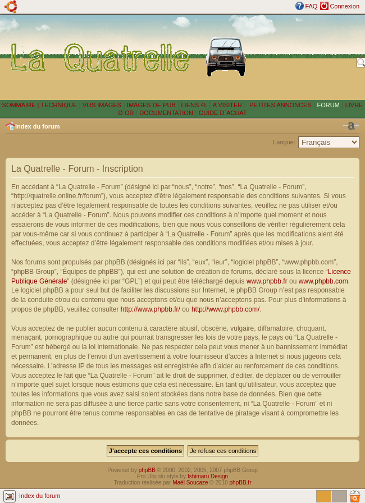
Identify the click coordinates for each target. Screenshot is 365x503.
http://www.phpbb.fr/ (150, 309)
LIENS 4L (195, 105)
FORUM (328, 105)
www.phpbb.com (323, 281)
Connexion (344, 6)
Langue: (284, 142)
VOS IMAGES (102, 105)
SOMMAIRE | (21, 105)
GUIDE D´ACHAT (223, 112)
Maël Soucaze (190, 482)
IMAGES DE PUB (151, 105)
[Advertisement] (304, 57)
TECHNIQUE (58, 105)
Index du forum (37, 126)
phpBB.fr (241, 482)
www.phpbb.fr (267, 281)
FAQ (311, 6)
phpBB (147, 470)
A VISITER (228, 105)
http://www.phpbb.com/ (225, 309)
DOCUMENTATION (166, 112)
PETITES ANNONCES (280, 105)
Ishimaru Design (208, 476)
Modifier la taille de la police (351, 126)
